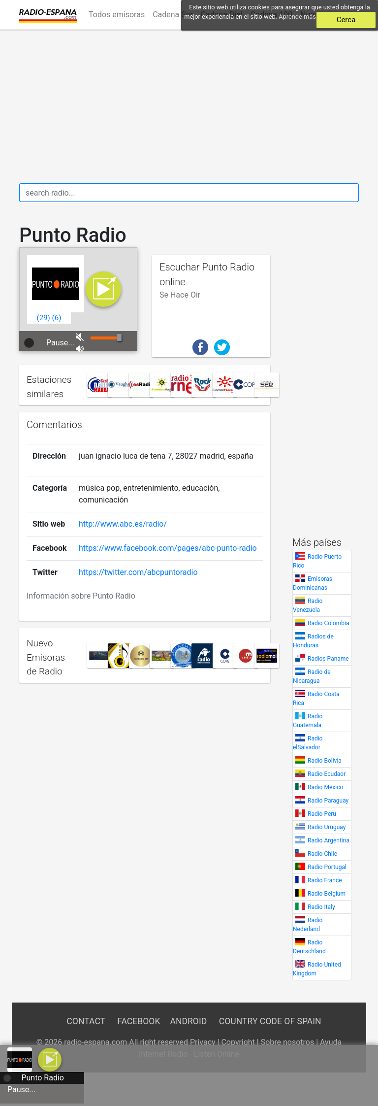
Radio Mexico (325, 787)
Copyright (237, 1042)
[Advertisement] (189, 106)
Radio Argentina (328, 840)
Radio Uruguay (327, 827)
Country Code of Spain (270, 1021)
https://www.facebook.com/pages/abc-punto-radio (168, 548)
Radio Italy (321, 907)
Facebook (138, 1021)
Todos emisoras (117, 14)
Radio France (325, 880)
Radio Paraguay (328, 800)
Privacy (203, 1042)
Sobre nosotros (288, 1042)
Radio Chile (322, 853)
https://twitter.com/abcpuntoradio (138, 572)
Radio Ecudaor (327, 774)
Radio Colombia (328, 623)
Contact (85, 1021)
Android (188, 1021)
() (43, 317)
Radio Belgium (327, 893)
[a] (50, 1059)
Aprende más (297, 16)
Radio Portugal (327, 867)
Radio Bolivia (325, 760)
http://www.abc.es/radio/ (123, 524)
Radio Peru (322, 813)
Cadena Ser (173, 14)
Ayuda (331, 1042)
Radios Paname (328, 658)
